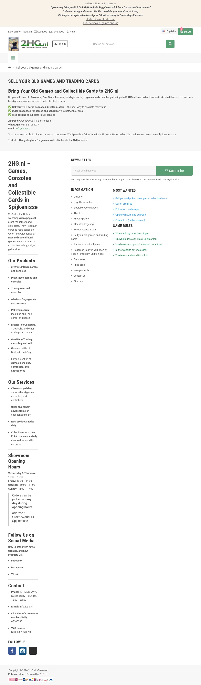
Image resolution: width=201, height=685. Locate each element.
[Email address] (113, 171)
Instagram (22, 651)
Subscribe (174, 171)
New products (81, 270)
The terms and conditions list (131, 255)
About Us (40, 31)
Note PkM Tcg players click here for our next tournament (118, 7)
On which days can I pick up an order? (136, 238)
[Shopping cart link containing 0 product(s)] (185, 31)
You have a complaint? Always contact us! (138, 244)
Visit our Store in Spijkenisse (100, 3)
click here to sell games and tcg (100, 23)
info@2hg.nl (22, 128)
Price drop (79, 264)
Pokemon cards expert (127, 209)
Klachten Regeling (84, 224)
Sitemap (78, 281)
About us (78, 213)
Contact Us (56, 31)
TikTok (33, 651)
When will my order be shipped (132, 233)
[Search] (131, 44)
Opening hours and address (130, 214)
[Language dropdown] (169, 31)
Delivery (78, 196)
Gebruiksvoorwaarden (86, 207)
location (27, 31)
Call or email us (123, 203)
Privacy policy (81, 218)
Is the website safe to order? (131, 249)
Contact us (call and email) (130, 220)
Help (71, 31)
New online (14, 31)
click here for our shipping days (100, 19)
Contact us (80, 275)
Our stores (79, 259)
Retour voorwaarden (85, 229)
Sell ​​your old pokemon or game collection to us (141, 198)
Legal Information (83, 202)
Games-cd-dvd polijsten (87, 244)
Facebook (12, 651)
